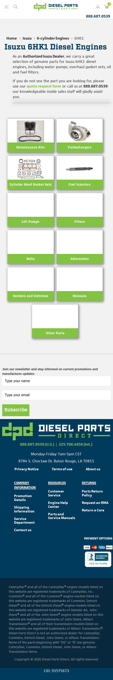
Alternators (79, 259)
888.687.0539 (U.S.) (37, 444)
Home (11, 38)
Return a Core (93, 510)
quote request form (44, 86)
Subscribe (15, 410)
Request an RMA (95, 502)
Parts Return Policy (92, 493)
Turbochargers (79, 147)
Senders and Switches (30, 296)
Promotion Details (23, 498)
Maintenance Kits (30, 147)
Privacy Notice (26, 469)
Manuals (79, 296)
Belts (31, 259)
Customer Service (56, 493)
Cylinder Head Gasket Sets (30, 184)
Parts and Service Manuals (61, 516)
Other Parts (55, 333)
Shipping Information (24, 509)
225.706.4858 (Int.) (75, 444)
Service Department (24, 520)
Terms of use (62, 469)
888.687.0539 (98, 16)
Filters (79, 222)
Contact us (22, 530)
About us (93, 469)
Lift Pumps (30, 222)
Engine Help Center (58, 504)
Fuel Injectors (79, 184)
